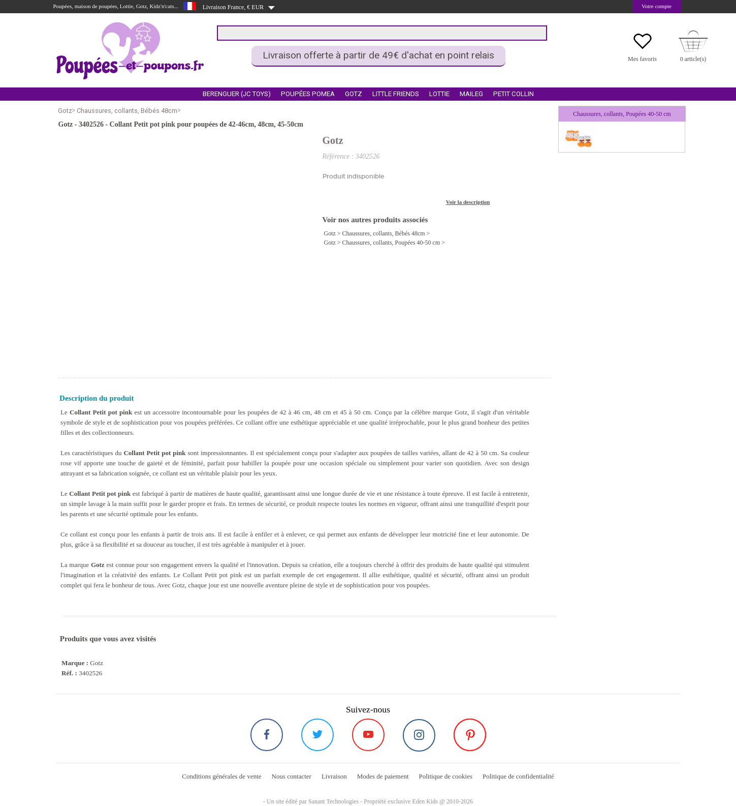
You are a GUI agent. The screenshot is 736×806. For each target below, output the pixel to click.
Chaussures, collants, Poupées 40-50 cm (391, 242)
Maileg (471, 94)
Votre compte (656, 6)
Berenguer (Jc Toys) (237, 94)
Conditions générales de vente (221, 776)
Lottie (439, 94)
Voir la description (468, 202)
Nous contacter (291, 776)
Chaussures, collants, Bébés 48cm (127, 110)
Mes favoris (642, 59)
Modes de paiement (383, 776)
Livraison (334, 776)
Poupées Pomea (308, 94)
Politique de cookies (445, 776)
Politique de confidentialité (518, 776)
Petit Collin (513, 94)
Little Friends (395, 94)
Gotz (353, 94)
